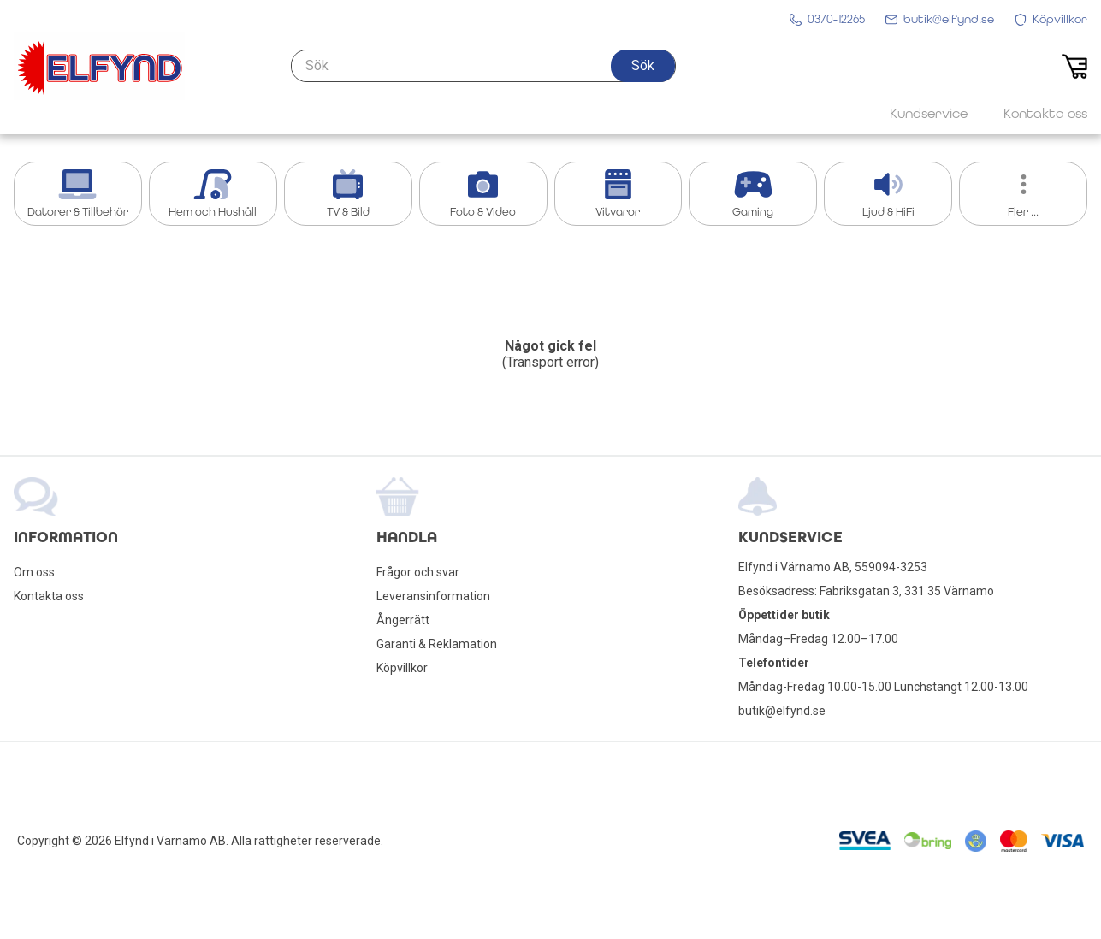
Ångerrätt (402, 620)
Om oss (34, 572)
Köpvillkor (402, 668)
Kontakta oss (49, 596)
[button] (643, 66)
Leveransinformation (433, 596)
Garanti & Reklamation (436, 644)
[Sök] (483, 65)
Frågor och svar (417, 572)
